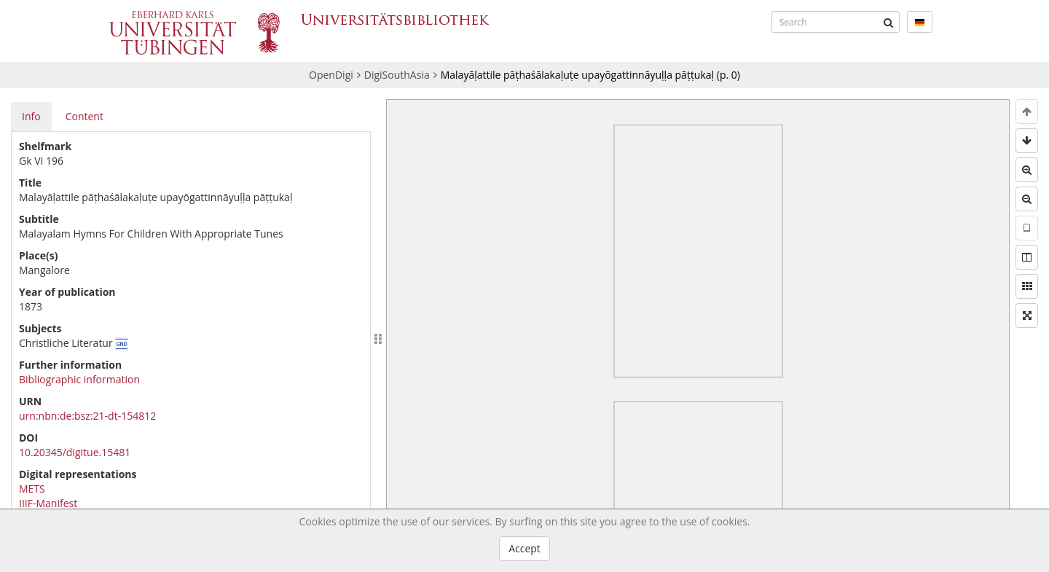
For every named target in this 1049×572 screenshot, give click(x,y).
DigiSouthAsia (397, 75)
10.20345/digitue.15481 (74, 452)
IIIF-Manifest (48, 503)
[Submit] (889, 22)
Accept (524, 548)
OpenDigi (331, 75)
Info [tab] (31, 116)
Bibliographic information (79, 379)
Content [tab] (84, 116)
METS (32, 488)
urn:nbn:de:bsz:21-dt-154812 (87, 416)
